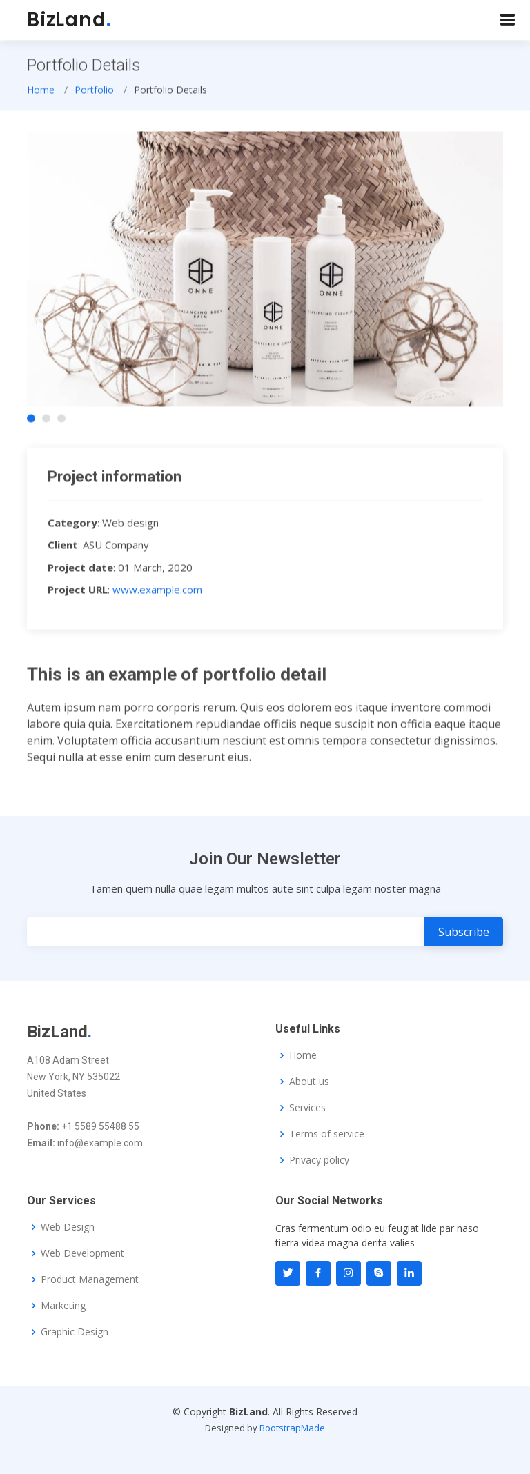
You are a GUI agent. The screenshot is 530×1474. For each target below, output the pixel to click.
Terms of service (326, 1134)
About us (309, 1081)
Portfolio (94, 93)
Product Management (90, 1279)
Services (307, 1108)
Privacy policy (319, 1160)
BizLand (69, 19)
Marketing (63, 1306)
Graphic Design (74, 1332)
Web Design (68, 1227)
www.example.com (157, 594)
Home (41, 93)
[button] (31, 423)
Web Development (82, 1253)
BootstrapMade (292, 1428)
